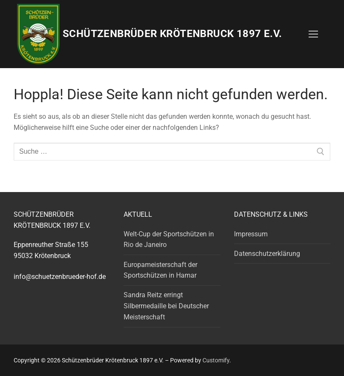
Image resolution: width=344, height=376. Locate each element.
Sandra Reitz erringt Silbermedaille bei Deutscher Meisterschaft (166, 306)
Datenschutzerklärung (267, 254)
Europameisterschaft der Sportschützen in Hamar (160, 270)
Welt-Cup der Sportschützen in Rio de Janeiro (169, 239)
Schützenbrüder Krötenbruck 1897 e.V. (172, 34)
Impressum (251, 234)
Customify (215, 360)
